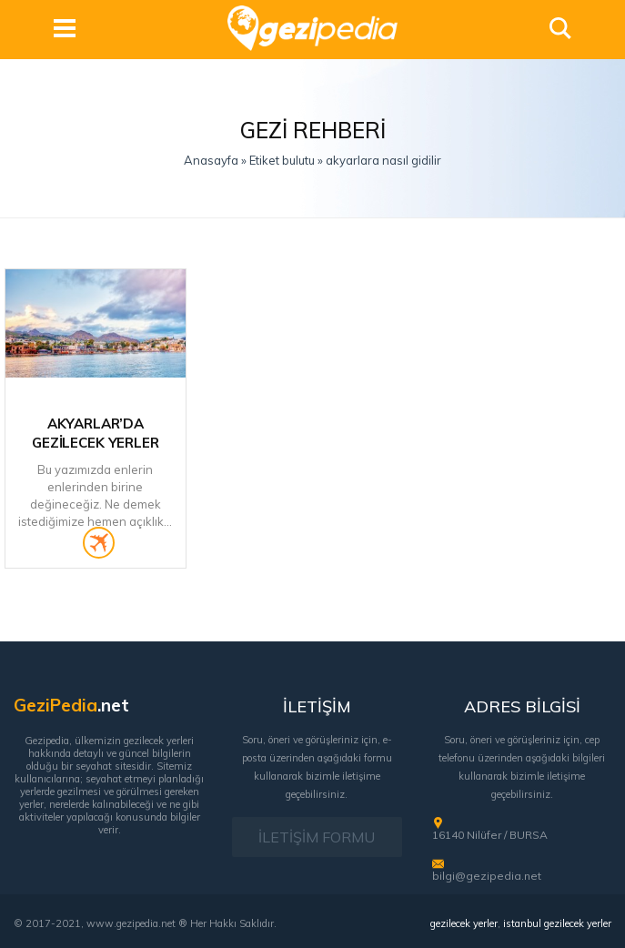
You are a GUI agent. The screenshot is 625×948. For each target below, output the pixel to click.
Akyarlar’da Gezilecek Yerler (95, 433)
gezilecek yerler (464, 923)
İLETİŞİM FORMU (316, 837)
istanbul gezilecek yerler (557, 923)
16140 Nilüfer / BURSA (490, 835)
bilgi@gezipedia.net (486, 875)
